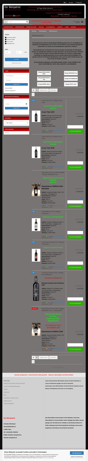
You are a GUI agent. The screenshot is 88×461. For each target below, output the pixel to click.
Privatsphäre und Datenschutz (11, 398)
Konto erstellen (8, 88)
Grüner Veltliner (31, 27)
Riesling (41, 27)
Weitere (73, 27)
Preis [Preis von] (6, 49)
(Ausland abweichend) (58, 130)
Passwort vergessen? (10, 90)
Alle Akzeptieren (76, 453)
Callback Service (8, 401)
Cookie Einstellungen (9, 403)
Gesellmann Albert (10, 37)
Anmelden (16, 84)
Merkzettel (79, 2)
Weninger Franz (9, 43)
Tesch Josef (9, 41)
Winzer (7, 34)
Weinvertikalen (8, 27)
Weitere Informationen (77, 456)
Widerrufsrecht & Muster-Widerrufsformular (14, 383)
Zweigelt (60, 27)
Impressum (6, 392)
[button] (65, 2)
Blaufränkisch (50, 27)
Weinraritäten (19, 27)
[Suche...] (6, 21)
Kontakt (5, 389)
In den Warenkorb (75, 131)
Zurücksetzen (16, 63)
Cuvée (66, 27)
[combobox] (44, 90)
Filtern (16, 59)
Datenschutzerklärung (48, 457)
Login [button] (71, 2)
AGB (5, 395)
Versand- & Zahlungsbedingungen (12, 386)
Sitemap (7, 132)
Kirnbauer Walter (10, 39)
